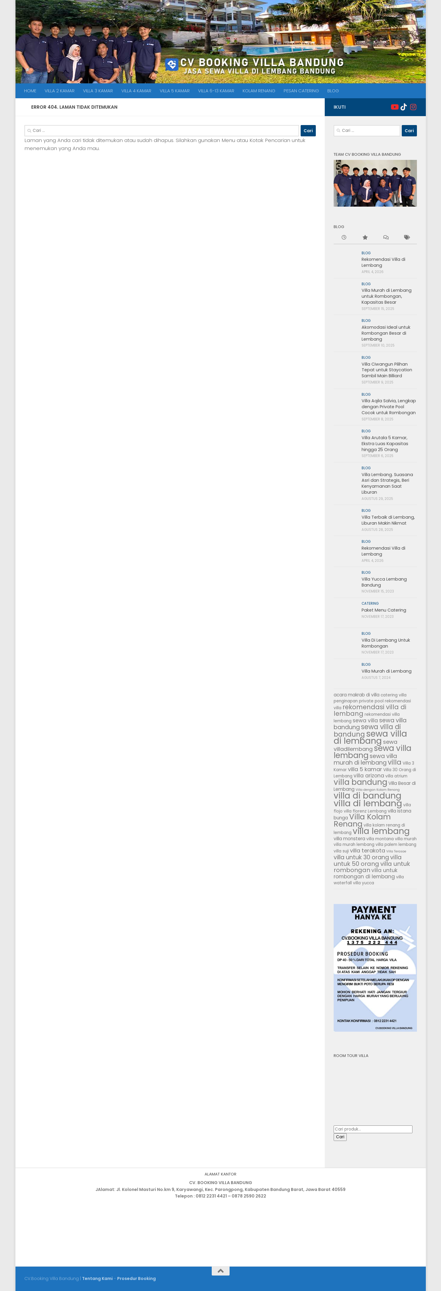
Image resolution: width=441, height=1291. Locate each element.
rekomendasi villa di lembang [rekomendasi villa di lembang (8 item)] (370, 710)
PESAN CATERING (301, 91)
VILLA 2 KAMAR (60, 91)
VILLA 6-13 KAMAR (216, 91)
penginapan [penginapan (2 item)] (346, 701)
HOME (30, 91)
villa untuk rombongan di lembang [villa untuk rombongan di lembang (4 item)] (365, 873)
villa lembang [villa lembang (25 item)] (381, 831)
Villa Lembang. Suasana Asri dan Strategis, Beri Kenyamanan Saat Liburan (387, 483)
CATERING (370, 603)
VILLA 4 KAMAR (136, 91)
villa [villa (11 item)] (394, 762)
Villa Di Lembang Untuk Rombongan (386, 643)
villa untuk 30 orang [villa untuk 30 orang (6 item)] (361, 857)
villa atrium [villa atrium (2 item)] (396, 776)
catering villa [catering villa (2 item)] (394, 695)
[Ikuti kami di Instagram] (413, 106)
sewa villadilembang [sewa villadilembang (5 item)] (365, 745)
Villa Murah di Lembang (387, 671)
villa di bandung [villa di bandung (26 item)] (367, 796)
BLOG (333, 91)
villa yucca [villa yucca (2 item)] (363, 883)
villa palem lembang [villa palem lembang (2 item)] (396, 844)
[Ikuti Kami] (394, 106)
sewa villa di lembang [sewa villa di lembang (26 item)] (370, 737)
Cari (340, 1137)
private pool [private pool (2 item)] (371, 701)
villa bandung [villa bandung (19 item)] (360, 782)
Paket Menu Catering (384, 610)
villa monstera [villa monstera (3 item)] (349, 838)
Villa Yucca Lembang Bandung (384, 582)
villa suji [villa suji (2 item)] (341, 851)
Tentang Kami (97, 1278)
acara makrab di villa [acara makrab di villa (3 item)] (356, 695)
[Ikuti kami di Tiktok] (403, 106)
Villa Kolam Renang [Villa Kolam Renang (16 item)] (362, 820)
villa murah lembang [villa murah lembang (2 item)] (354, 844)
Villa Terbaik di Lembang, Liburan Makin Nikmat (388, 520)
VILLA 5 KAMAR (175, 91)
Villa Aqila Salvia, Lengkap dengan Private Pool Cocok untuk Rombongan (389, 406)
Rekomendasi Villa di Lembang (383, 262)
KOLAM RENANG (259, 91)
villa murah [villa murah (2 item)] (406, 839)
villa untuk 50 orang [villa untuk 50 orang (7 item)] (368, 860)
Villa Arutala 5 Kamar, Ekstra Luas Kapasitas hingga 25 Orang (385, 443)
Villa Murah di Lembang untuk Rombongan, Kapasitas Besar (387, 296)
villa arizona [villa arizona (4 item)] (369, 775)
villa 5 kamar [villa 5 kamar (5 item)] (365, 769)
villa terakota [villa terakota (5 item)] (367, 850)
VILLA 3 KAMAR (98, 91)
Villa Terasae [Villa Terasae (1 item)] (396, 851)
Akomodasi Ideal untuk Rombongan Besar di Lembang (386, 333)
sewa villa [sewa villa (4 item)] (365, 720)
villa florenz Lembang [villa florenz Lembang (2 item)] (365, 811)
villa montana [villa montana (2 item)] (380, 839)
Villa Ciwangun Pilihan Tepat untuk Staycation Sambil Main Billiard (387, 370)
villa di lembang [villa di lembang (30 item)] (368, 803)
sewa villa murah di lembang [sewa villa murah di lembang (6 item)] (365, 759)
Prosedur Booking (136, 1278)
